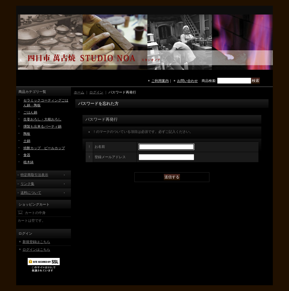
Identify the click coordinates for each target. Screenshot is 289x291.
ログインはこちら (36, 250)
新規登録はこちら (36, 242)
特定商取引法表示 (34, 175)
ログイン (96, 92)
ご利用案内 (160, 81)
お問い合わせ (187, 81)
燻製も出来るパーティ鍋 (42, 127)
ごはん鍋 (30, 112)
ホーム (79, 92)
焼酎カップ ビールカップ (44, 148)
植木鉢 (28, 162)
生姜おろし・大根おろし (42, 119)
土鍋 (26, 141)
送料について (30, 193)
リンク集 (27, 184)
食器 (26, 155)
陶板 (26, 134)
